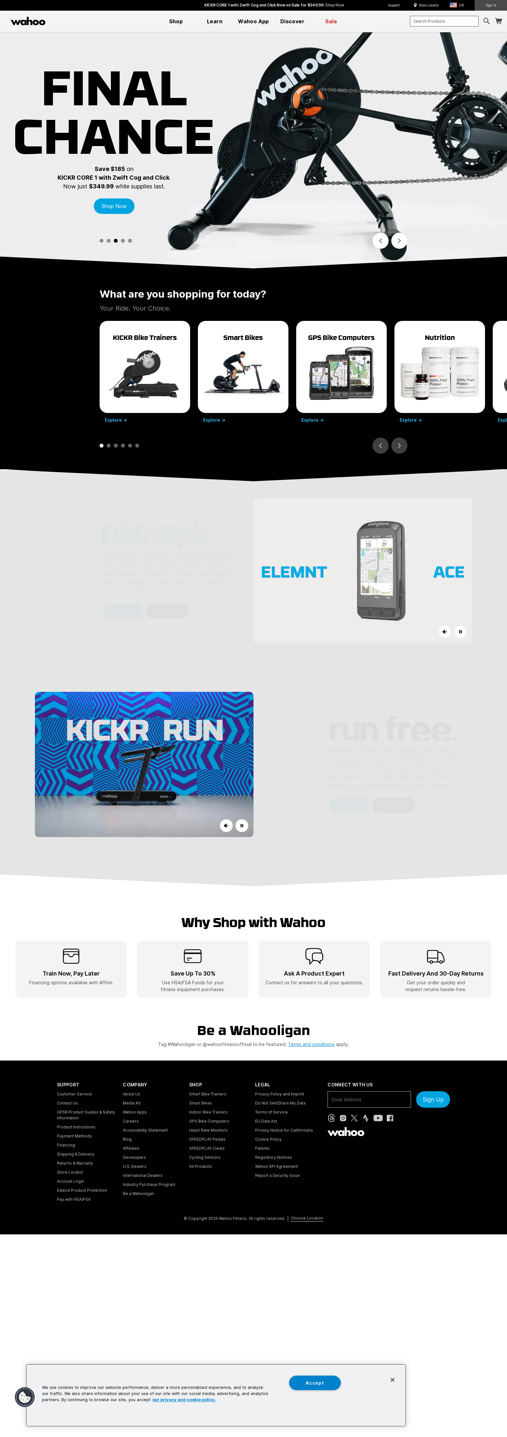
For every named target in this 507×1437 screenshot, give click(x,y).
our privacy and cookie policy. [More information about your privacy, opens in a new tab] (184, 1400)
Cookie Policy (268, 1139)
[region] (216, 1395)
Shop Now (114, 206)
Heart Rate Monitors (208, 1130)
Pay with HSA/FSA (74, 1199)
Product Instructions (76, 1127)
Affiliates (131, 1148)
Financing (66, 1145)
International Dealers (143, 1175)
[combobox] (444, 21)
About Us (131, 1094)
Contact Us (67, 1103)
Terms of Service (271, 1112)
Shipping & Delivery (75, 1154)
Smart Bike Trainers (207, 1094)
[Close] (392, 1380)
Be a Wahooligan (138, 1193)
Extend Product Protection (82, 1190)
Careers (131, 1121)
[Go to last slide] (380, 446)
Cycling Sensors (205, 1157)
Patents (262, 1148)
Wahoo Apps (135, 1112)
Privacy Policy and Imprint (279, 1094)
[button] (459, 5)
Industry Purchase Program (149, 1184)
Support (394, 5)
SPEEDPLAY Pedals (207, 1139)
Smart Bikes (200, 1103)
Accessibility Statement (145, 1130)
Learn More (132, 611)
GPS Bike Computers (209, 1121)
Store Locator (429, 5)
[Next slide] (399, 241)
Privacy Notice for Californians (284, 1130)
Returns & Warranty (75, 1163)
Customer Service (74, 1094)
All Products (200, 1166)
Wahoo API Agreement (276, 1166)
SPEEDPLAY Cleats (207, 1148)
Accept (315, 1383)
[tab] (101, 241)
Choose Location (307, 1218)
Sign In (491, 5)
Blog (127, 1139)
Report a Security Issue (277, 1175)
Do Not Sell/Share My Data (280, 1103)
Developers (134, 1157)
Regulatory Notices (273, 1157)
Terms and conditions (311, 1044)
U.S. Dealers (134, 1166)
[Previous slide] (380, 241)
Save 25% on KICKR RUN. (193, 5)
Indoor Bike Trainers (208, 1112)
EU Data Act (266, 1121)
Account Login (70, 1181)
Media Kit (132, 1103)
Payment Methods (74, 1136)
